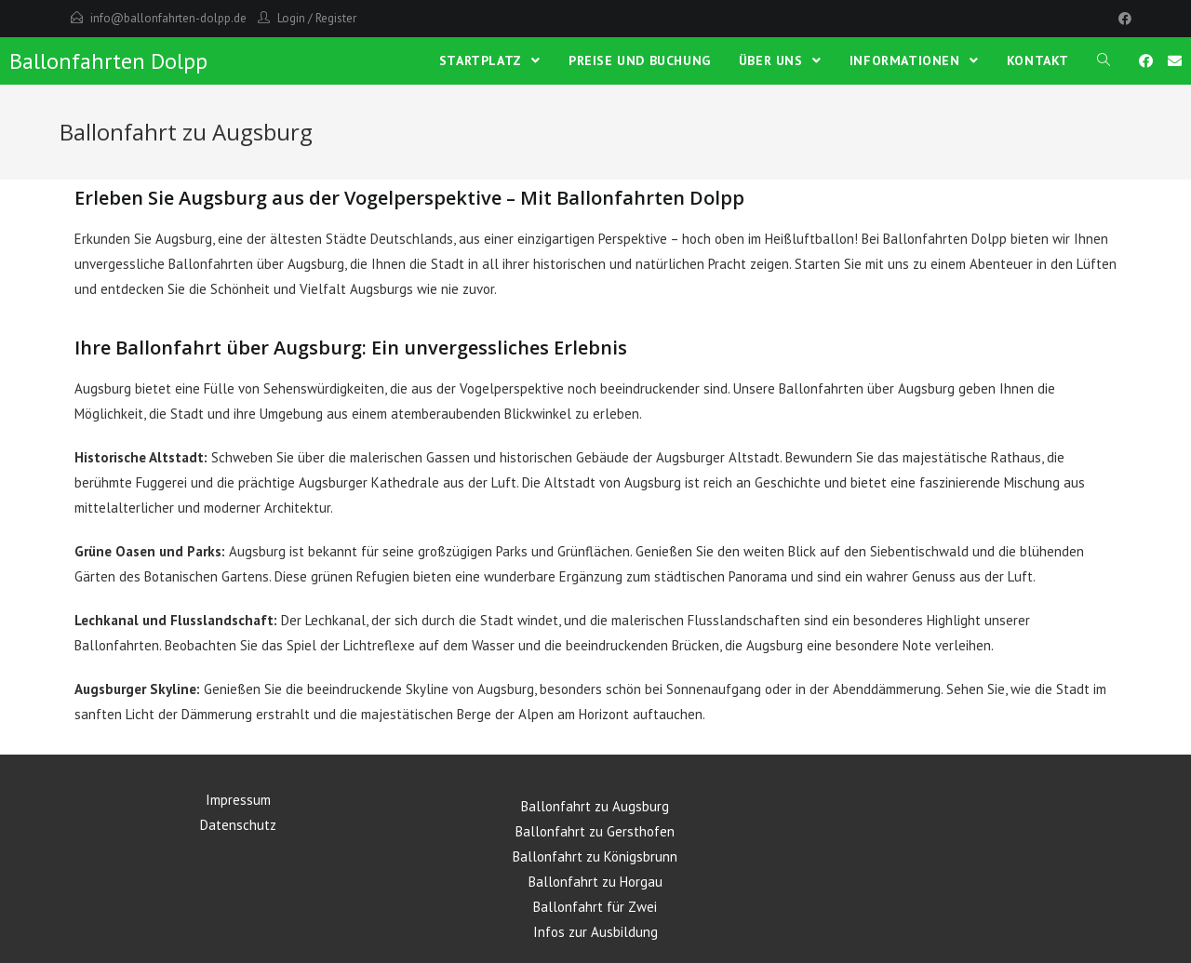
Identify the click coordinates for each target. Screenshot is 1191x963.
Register (335, 18)
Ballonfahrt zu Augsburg (595, 806)
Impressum (238, 800)
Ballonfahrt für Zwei (595, 907)
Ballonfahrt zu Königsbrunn (595, 856)
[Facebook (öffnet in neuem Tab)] (1145, 61)
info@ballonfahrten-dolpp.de (168, 18)
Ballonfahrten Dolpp (108, 61)
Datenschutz (238, 825)
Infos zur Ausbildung (595, 932)
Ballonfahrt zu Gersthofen (595, 831)
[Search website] (1103, 60)
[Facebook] (1122, 18)
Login (291, 18)
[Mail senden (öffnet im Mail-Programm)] (1174, 61)
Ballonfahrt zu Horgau (595, 881)
